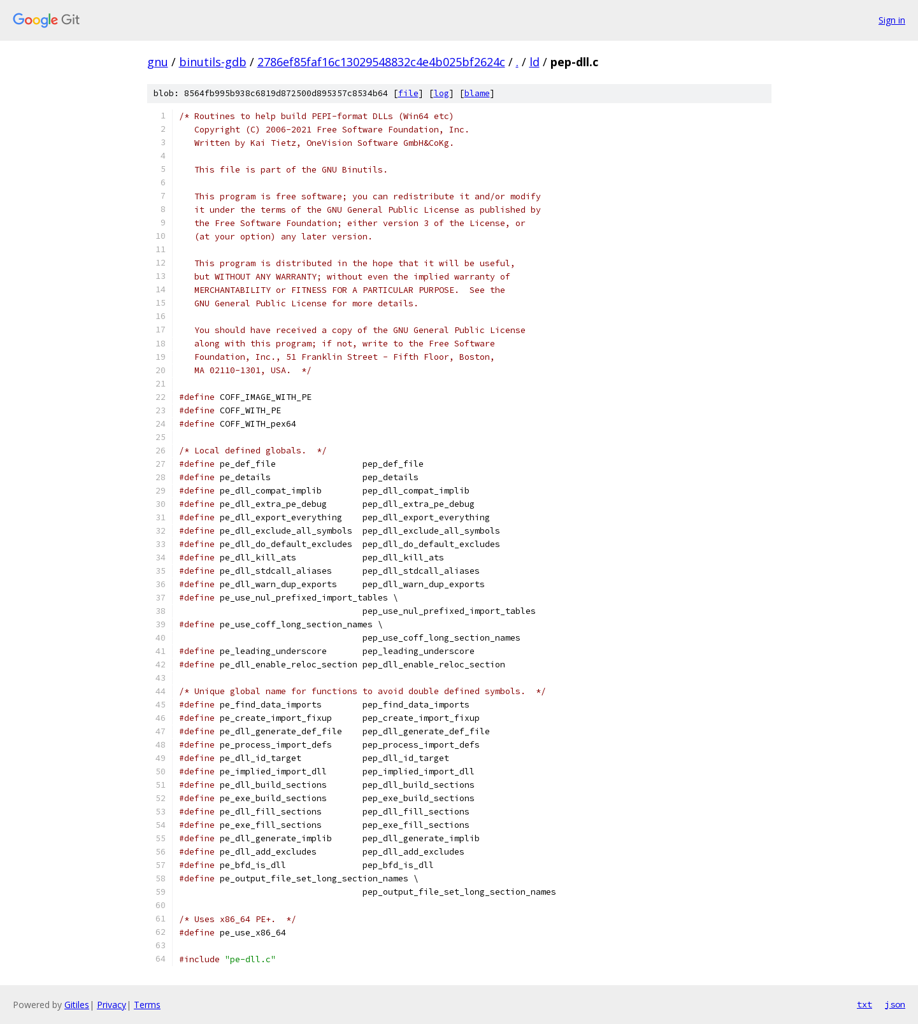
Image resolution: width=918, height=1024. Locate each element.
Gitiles (76, 1005)
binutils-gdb (213, 61)
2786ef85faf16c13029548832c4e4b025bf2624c (381, 61)
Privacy (111, 1005)
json (895, 1004)
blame (477, 93)
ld (534, 61)
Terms (147, 1005)
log (441, 93)
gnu (157, 61)
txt (864, 1004)
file (408, 93)
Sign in (892, 20)
